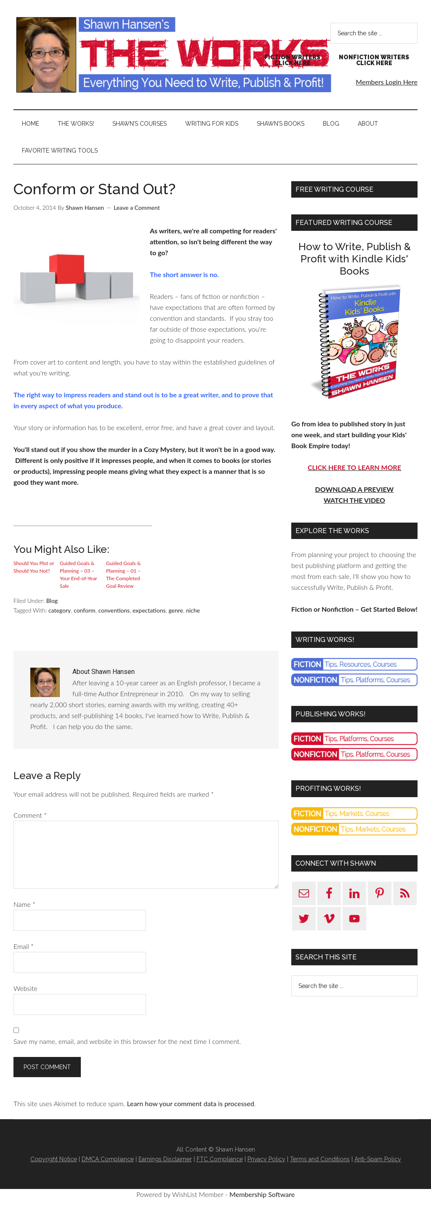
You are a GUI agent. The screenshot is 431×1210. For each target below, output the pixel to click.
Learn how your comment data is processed (190, 1103)
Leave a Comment (137, 207)
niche (193, 610)
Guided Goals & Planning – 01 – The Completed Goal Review (123, 574)
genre (175, 610)
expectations (149, 610)
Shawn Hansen (173, 55)
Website (25, 988)
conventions (114, 610)
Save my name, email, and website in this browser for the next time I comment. (127, 1041)
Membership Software (262, 1194)
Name (24, 904)
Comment (30, 815)
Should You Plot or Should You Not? (33, 567)
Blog (52, 600)
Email (23, 946)
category (59, 610)
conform (84, 610)
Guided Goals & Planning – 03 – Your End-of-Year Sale (78, 574)
